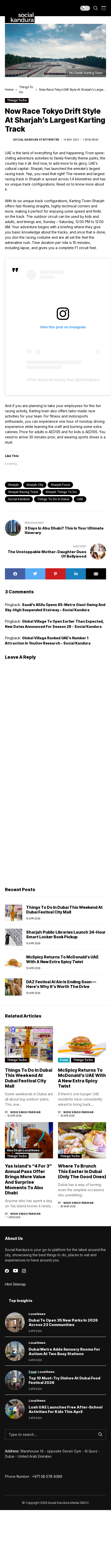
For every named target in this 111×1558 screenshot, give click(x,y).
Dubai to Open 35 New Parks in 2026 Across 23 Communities (63, 1322)
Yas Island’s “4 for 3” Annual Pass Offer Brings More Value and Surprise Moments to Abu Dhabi (28, 1179)
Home (9, 89)
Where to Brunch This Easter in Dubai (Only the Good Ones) (82, 1171)
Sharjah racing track (23, 492)
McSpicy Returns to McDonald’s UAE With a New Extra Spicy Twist (62, 959)
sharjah (13, 485)
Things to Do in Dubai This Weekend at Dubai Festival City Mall (64, 909)
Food (64, 1060)
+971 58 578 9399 (47, 1476)
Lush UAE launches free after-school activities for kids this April (65, 1409)
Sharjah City (34, 485)
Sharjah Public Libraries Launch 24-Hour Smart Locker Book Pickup (66, 934)
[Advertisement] (46, 831)
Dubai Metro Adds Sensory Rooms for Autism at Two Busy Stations (64, 1351)
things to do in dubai (53, 499)
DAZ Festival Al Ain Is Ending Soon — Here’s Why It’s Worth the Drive (61, 984)
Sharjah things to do (61, 492)
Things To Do (17, 100)
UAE (80, 499)
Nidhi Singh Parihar (25, 1112)
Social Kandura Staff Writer (36, 139)
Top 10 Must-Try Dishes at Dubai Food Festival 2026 (64, 1380)
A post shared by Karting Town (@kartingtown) (62, 380)
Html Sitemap (15, 1284)
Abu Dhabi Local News (23, 1150)
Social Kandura (19, 499)
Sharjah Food (60, 485)
